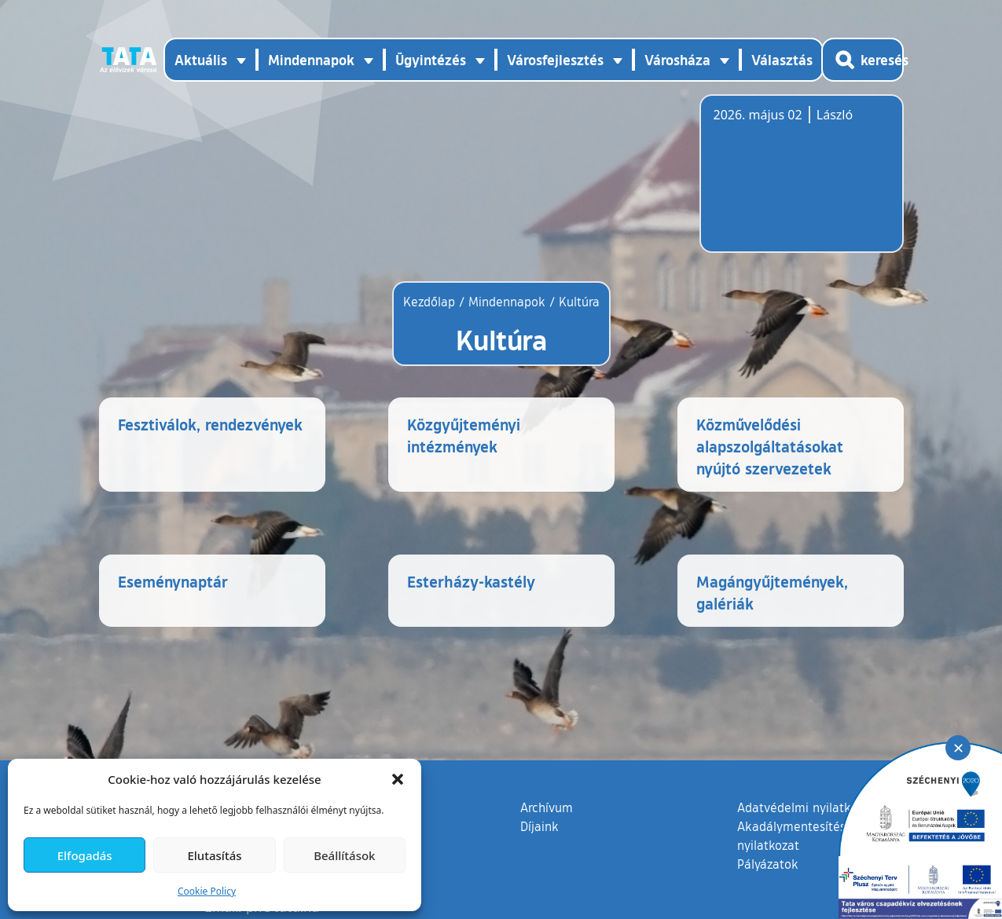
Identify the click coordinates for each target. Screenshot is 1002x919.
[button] (398, 779)
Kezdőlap (431, 301)
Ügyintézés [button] (430, 59)
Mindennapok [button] (311, 59)
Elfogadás (84, 855)
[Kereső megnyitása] (862, 60)
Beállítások (344, 855)
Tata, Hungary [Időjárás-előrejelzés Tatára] (802, 183)
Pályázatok (767, 895)
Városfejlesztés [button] (555, 59)
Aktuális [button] (200, 59)
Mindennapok (506, 301)
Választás (782, 59)
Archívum (546, 838)
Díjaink (539, 858)
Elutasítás (214, 855)
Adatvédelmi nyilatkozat (806, 839)
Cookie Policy (207, 891)
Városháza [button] (677, 59)
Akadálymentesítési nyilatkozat (793, 867)
